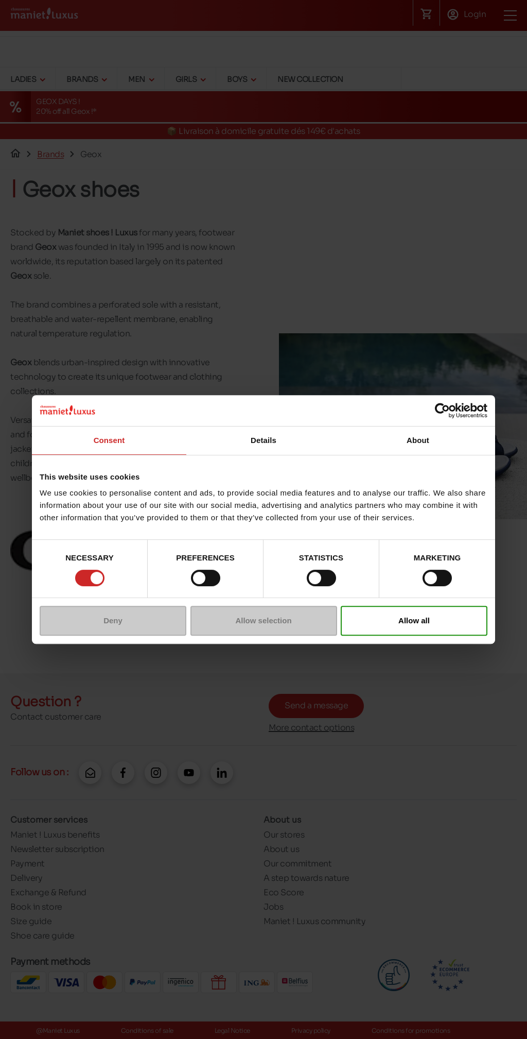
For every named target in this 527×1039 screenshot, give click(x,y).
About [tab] (418, 440)
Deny (112, 620)
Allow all (414, 620)
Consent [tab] (109, 440)
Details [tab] (263, 440)
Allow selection (263, 620)
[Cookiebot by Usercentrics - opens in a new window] (442, 410)
